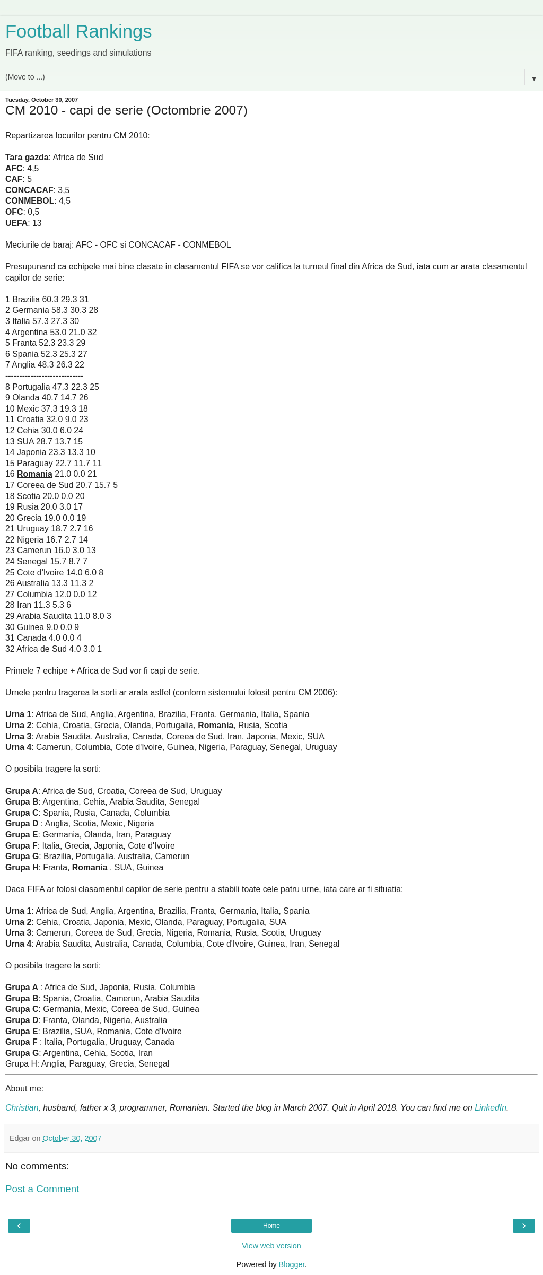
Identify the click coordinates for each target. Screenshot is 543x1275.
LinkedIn (490, 1107)
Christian (21, 1107)
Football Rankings (78, 31)
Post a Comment (42, 1188)
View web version (271, 1246)
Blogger (292, 1264)
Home (271, 1225)
